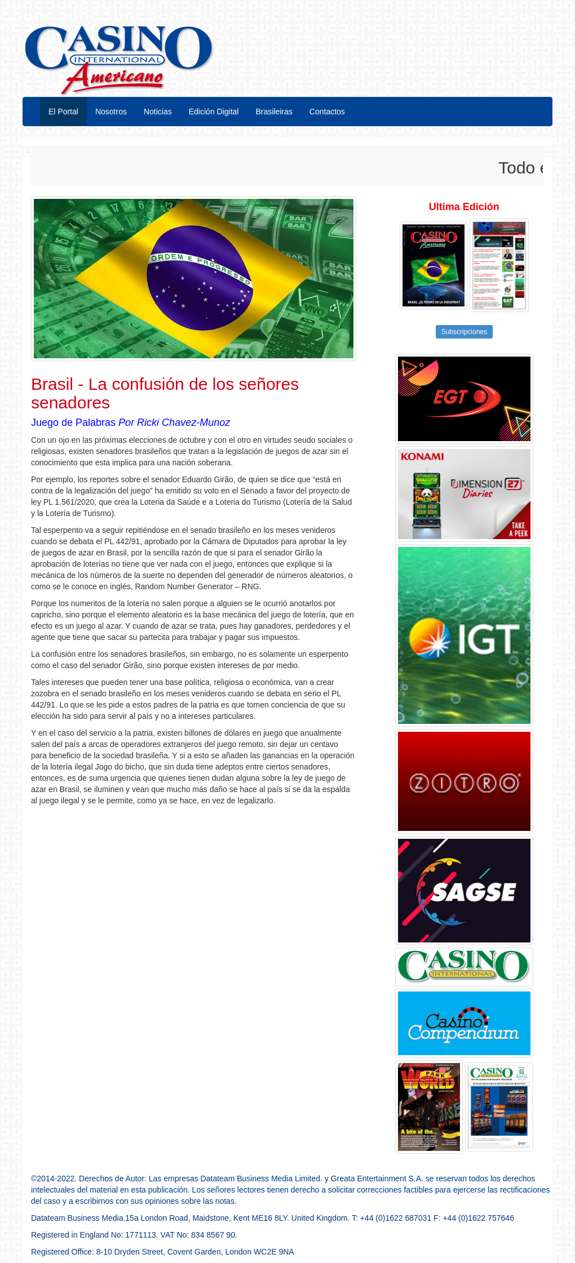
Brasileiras (273, 111)
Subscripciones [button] (464, 332)
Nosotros (111, 111)
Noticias (158, 111)
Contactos (327, 111)
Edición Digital (214, 111)
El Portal (63, 111)
